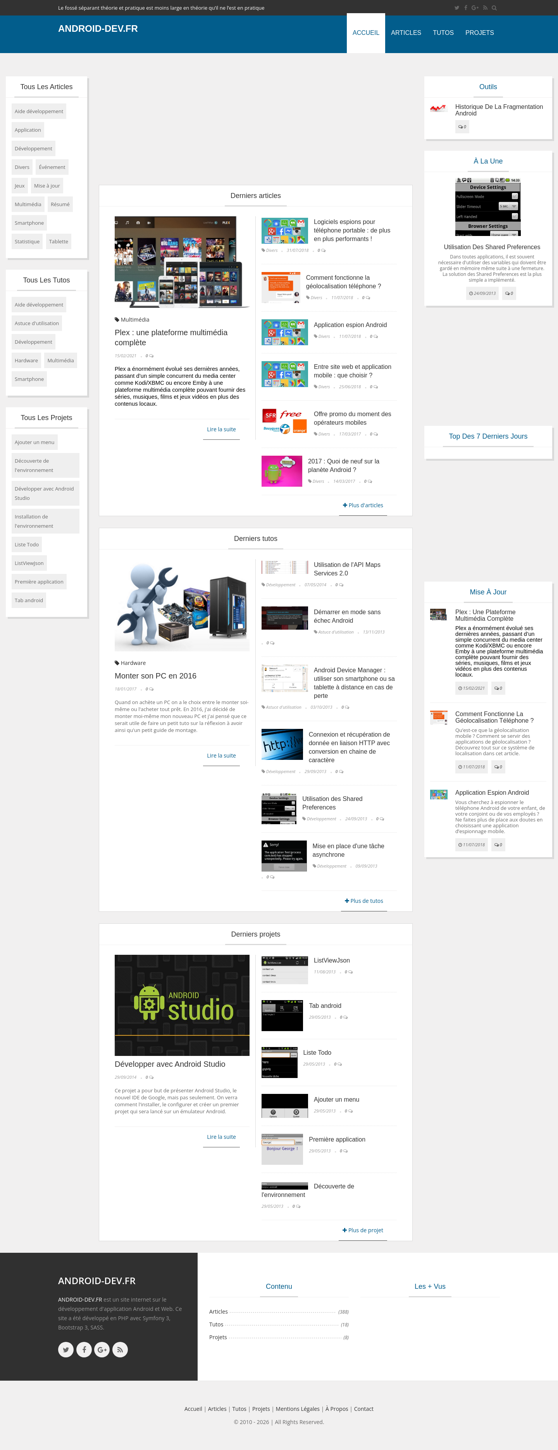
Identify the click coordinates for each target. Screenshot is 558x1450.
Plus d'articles (363, 505)
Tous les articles (46, 87)
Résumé (60, 204)
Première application (39, 581)
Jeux (20, 185)
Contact (364, 1408)
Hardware (26, 360)
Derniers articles (256, 196)
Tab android (29, 600)
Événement (52, 167)
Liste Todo (27, 544)
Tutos (443, 32)
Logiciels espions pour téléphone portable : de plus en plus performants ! (352, 230)
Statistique (27, 241)
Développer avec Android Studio (44, 493)
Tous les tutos (46, 280)
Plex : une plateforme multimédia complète (485, 615)
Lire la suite (221, 429)
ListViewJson (29, 563)
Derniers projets (255, 934)
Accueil (366, 32)
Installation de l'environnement (34, 521)
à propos (337, 1408)
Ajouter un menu (35, 442)
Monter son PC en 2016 (155, 676)
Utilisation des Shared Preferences (492, 247)
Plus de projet (363, 1230)
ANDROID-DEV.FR (80, 1299)
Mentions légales (298, 1408)
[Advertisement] (256, 119)
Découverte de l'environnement (34, 465)
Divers (22, 167)
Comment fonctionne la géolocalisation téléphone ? (494, 717)
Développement (33, 148)
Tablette (59, 241)
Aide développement (39, 111)
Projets (479, 32)
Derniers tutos (255, 538)
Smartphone (29, 222)
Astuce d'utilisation (37, 323)
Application (28, 129)
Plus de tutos (364, 900)
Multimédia (28, 204)
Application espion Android (350, 325)
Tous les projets (46, 418)
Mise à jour (47, 185)
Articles (406, 32)
